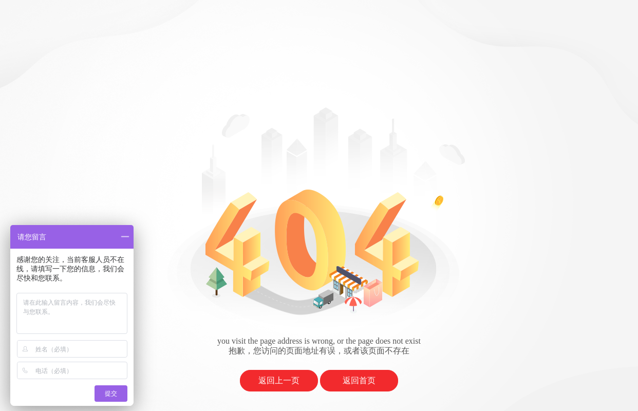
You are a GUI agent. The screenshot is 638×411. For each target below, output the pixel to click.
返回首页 (359, 380)
